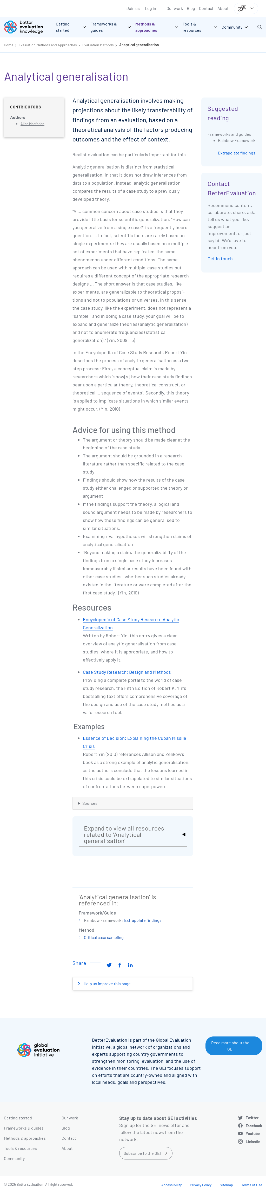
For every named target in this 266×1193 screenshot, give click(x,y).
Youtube (253, 1133)
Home (8, 45)
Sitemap (226, 1185)
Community (14, 1158)
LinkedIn (253, 1141)
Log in (150, 8)
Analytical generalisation (139, 45)
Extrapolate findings (143, 920)
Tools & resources (20, 1148)
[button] (259, 27)
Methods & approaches (25, 1138)
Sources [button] (89, 803)
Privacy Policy (200, 1185)
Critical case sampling (104, 937)
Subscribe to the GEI (142, 1153)
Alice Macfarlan (32, 123)
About (223, 8)
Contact (206, 8)
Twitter (252, 1117)
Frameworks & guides (24, 1127)
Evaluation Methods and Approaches (48, 45)
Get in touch (220, 258)
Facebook (254, 1125)
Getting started (18, 1117)
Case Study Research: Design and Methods (127, 672)
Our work (175, 8)
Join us (133, 8)
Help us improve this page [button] (107, 983)
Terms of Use (251, 1185)
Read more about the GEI (230, 1045)
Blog (191, 8)
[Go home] (27, 27)
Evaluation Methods (98, 45)
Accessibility (171, 1185)
